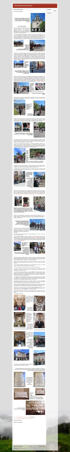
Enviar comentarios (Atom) (22, 448)
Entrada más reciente (18, 446)
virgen (30, 418)
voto (31, 418)
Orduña (28, 418)
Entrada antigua (42, 446)
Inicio (30, 446)
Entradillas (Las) (23, 418)
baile (20, 418)
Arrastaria (18, 418)
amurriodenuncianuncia (23, 6)
